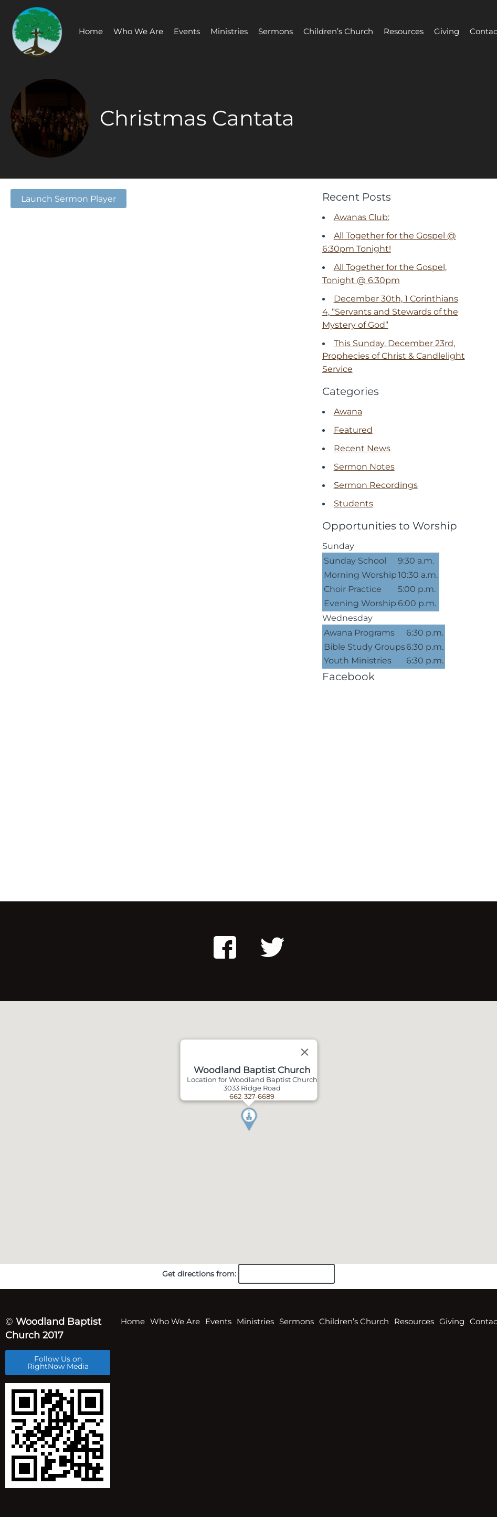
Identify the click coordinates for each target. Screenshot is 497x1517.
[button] (262, 1132)
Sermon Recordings (376, 485)
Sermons (275, 31)
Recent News (362, 448)
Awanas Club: (361, 217)
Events (187, 31)
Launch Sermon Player (68, 198)
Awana (348, 411)
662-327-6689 (251, 1096)
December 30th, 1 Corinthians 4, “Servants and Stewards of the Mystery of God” (390, 311)
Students (353, 503)
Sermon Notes (364, 466)
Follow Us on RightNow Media (58, 1362)
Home (91, 31)
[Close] (304, 1052)
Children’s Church (338, 31)
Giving (446, 31)
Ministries (229, 31)
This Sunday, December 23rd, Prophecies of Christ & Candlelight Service (393, 356)
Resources (404, 31)
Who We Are (138, 31)
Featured (353, 429)
